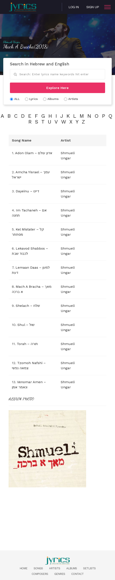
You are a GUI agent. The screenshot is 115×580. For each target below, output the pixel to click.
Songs (38, 568)
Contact (77, 573)
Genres (59, 573)
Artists (54, 568)
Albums (71, 568)
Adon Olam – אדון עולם (33, 153)
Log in (73, 7)
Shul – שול (25, 325)
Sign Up (92, 7)
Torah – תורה (27, 344)
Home (23, 568)
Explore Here (57, 88)
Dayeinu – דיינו (27, 191)
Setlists (89, 568)
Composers (40, 573)
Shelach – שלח (28, 306)
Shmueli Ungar (11, 42)
